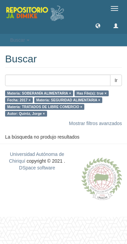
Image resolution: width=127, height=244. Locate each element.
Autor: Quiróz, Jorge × (26, 113)
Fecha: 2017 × (18, 100)
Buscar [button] (19, 40)
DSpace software (37, 167)
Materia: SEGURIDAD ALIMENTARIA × (68, 100)
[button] (98, 25)
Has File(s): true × (91, 93)
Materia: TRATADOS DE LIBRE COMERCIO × (44, 107)
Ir (116, 80)
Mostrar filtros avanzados (95, 123)
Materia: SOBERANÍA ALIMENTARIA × (39, 93)
